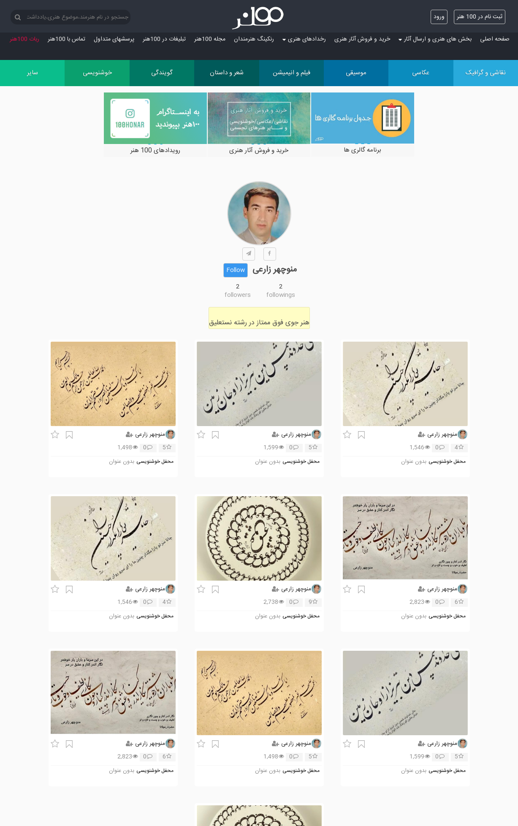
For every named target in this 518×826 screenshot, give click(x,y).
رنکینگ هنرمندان (254, 39)
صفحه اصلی (495, 39)
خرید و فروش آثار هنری (362, 39)
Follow (235, 270)
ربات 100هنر (24, 39)
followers (238, 295)
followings (280, 295)
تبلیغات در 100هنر (164, 39)
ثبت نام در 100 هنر (479, 17)
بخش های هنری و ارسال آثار (435, 39)
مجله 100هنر (209, 39)
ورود (439, 17)
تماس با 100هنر (66, 39)
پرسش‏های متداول (114, 39)
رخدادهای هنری (304, 39)
